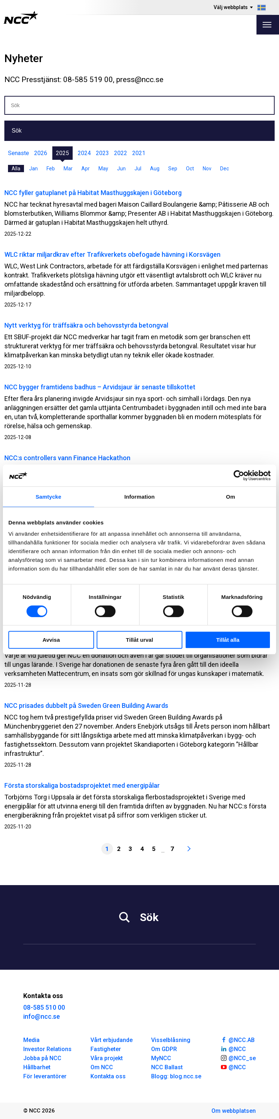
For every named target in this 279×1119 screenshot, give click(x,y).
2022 (120, 153)
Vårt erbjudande (111, 1040)
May (103, 168)
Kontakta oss (108, 1076)
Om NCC (101, 1067)
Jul (137, 168)
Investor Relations (47, 1049)
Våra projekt (106, 1058)
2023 (102, 153)
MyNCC (161, 1058)
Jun (121, 168)
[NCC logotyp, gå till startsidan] (21, 17)
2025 (62, 153)
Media (31, 1040)
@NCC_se (238, 1058)
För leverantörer (44, 1076)
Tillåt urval (139, 640)
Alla (16, 168)
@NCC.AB (237, 1039)
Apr (85, 168)
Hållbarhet (36, 1067)
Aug (154, 168)
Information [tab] (139, 497)
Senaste (18, 153)
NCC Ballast (167, 1067)
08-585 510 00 (44, 1007)
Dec (224, 168)
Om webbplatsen (233, 1110)
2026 (40, 153)
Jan (33, 168)
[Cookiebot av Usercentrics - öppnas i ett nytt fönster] (239, 475)
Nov (207, 168)
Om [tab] (230, 497)
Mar (68, 168)
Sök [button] (17, 130)
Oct (190, 168)
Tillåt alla (227, 640)
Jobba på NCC (42, 1058)
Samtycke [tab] (48, 497)
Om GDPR (164, 1049)
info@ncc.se (41, 1016)
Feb (50, 168)
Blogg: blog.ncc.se (176, 1076)
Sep (172, 168)
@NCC (233, 1049)
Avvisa (51, 640)
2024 (84, 153)
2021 (138, 153)
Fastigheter (105, 1049)
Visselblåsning (170, 1040)
